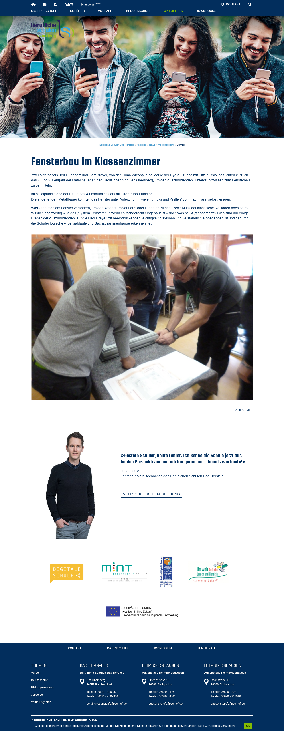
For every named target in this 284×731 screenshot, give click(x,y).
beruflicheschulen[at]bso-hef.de (107, 709)
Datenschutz (117, 653)
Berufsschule (138, 11)
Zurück (242, 410)
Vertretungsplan (41, 707)
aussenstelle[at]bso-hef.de (166, 709)
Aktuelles (173, 11)
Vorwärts (250, 526)
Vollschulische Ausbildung (151, 494)
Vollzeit (105, 11)
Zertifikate (206, 653)
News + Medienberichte (161, 145)
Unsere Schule (44, 11)
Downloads (206, 11)
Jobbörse (37, 700)
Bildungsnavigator (42, 693)
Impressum (163, 653)
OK (248, 726)
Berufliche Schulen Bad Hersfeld (116, 145)
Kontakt (231, 4)
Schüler (77, 11)
